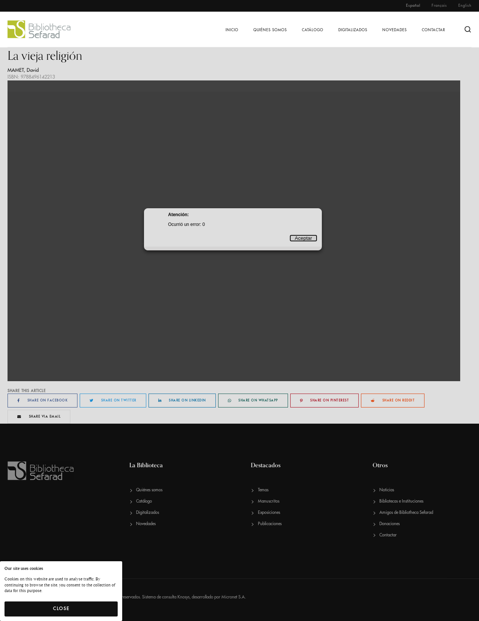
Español (413, 6)
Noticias (386, 490)
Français (439, 6)
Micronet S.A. (233, 597)
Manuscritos (268, 501)
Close (61, 608)
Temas (263, 490)
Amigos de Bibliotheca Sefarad (406, 512)
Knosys (183, 597)
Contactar (433, 30)
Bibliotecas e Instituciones (401, 501)
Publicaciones (270, 524)
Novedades (394, 30)
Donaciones (389, 524)
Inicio (232, 30)
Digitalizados (352, 30)
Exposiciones (269, 512)
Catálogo (312, 30)
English (464, 6)
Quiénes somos (270, 30)
